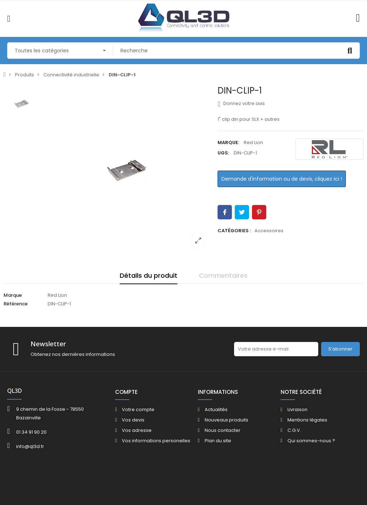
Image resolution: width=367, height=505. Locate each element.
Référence (16, 303)
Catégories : (234, 230)
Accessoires (268, 230)
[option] (127, 169)
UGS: (223, 152)
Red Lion (253, 142)
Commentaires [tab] (223, 275)
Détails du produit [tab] (148, 275)
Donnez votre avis (241, 103)
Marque (13, 295)
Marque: (228, 142)
